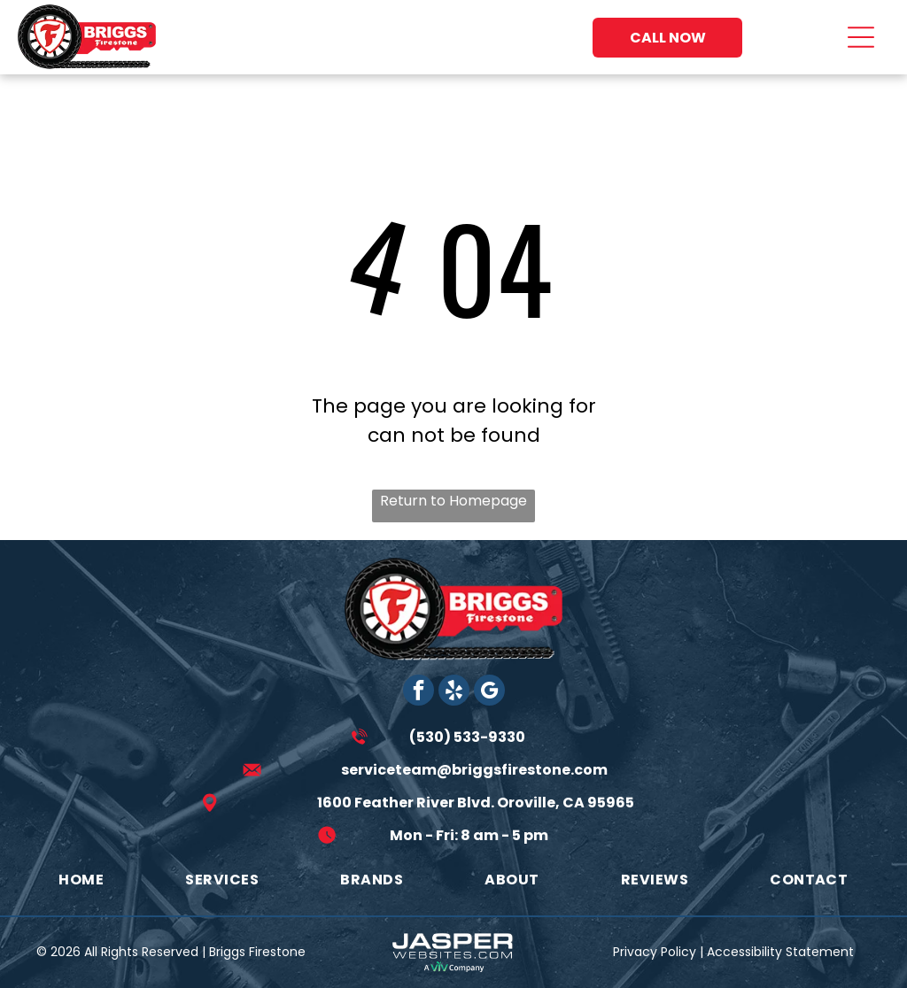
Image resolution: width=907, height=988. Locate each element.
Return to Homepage (453, 500)
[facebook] (418, 692)
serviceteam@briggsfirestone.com (474, 770)
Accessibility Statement (780, 952)
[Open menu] (861, 37)
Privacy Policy (654, 952)
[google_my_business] (489, 692)
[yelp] (453, 692)
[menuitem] (81, 879)
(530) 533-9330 (467, 737)
